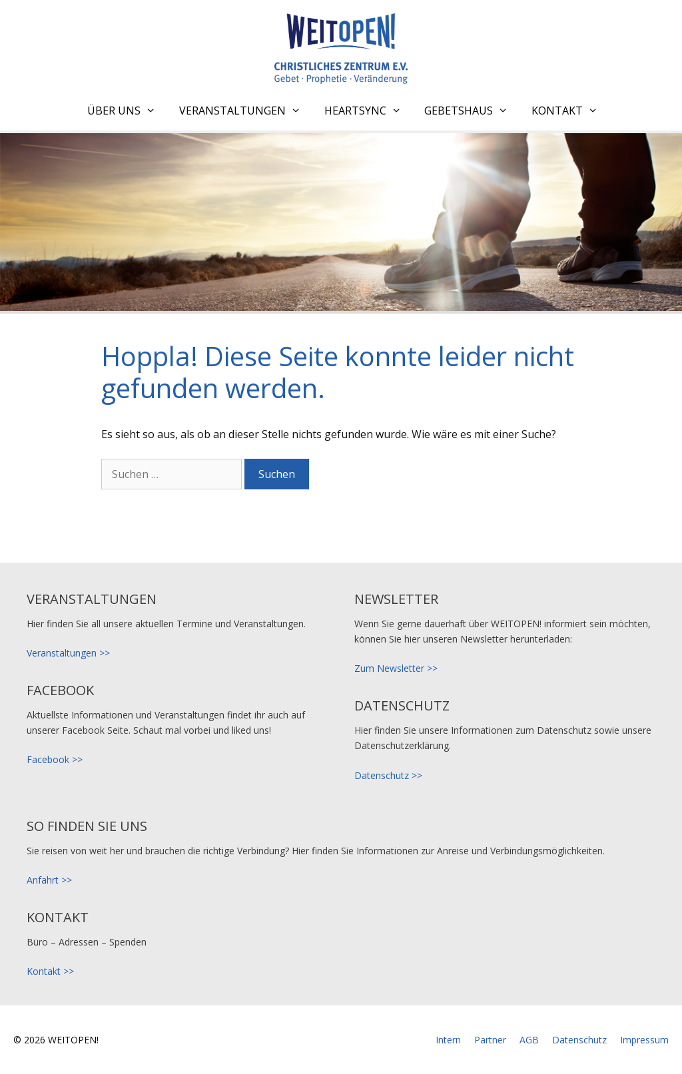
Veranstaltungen (245, 111)
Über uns (126, 111)
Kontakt (569, 111)
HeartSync (368, 111)
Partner (490, 1039)
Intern (448, 1039)
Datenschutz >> (388, 775)
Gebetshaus (471, 111)
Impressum (644, 1039)
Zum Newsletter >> (396, 668)
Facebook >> (55, 759)
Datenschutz (579, 1039)
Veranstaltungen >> (68, 653)
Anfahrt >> (49, 880)
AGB (529, 1039)
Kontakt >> (50, 971)
